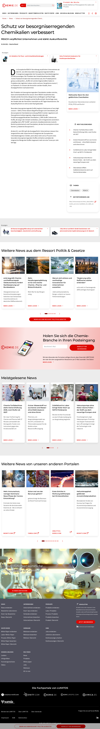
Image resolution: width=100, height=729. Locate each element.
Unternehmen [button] (13, 13)
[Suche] (53, 5)
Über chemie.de (36, 712)
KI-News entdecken (19, 591)
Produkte (26, 658)
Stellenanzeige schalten (54, 638)
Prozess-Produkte (52, 614)
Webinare (26, 668)
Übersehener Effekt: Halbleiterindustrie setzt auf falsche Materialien (83, 170)
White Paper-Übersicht (9, 644)
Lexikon (3, 655)
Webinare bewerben (30, 635)
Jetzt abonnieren (86, 622)
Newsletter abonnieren (82, 348)
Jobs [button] (57, 13)
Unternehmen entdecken (31, 608)
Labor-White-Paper (7, 635)
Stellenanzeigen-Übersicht (55, 641)
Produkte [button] (23, 13)
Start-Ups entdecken (30, 611)
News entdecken (6, 608)
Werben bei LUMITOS (8, 712)
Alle (22, 5)
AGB (13, 718)
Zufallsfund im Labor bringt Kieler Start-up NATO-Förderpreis (84, 151)
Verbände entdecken (30, 614)
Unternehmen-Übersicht (31, 620)
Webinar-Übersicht (29, 638)
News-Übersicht (6, 617)
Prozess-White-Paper (8, 638)
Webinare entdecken (30, 631)
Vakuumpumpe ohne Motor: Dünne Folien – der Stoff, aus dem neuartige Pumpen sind (84, 160)
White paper (27, 662)
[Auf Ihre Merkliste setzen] (89, 13)
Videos (3, 665)
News (25, 655)
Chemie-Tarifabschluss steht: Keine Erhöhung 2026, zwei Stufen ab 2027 (84, 132)
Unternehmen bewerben (31, 617)
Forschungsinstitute (8, 662)
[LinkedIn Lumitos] (97, 718)
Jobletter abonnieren (53, 635)
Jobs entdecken (51, 631)
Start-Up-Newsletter (8, 614)
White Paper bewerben (8, 641)
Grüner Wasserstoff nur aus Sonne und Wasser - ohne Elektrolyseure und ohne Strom (84, 142)
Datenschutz (22, 718)
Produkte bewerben (52, 617)
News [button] (4, 13)
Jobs (25, 665)
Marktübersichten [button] (36, 13)
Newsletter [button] (80, 13)
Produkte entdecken (52, 608)
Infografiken (5, 658)
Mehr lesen (49, 362)
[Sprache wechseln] (95, 13)
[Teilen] (92, 13)
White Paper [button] (49, 13)
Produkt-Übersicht (52, 620)
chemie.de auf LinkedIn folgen (85, 626)
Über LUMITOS (23, 712)
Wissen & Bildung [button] (67, 13)
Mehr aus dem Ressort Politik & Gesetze (50, 319)
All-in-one (26, 671)
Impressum (5, 718)
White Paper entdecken (9, 631)
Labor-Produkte (51, 611)
